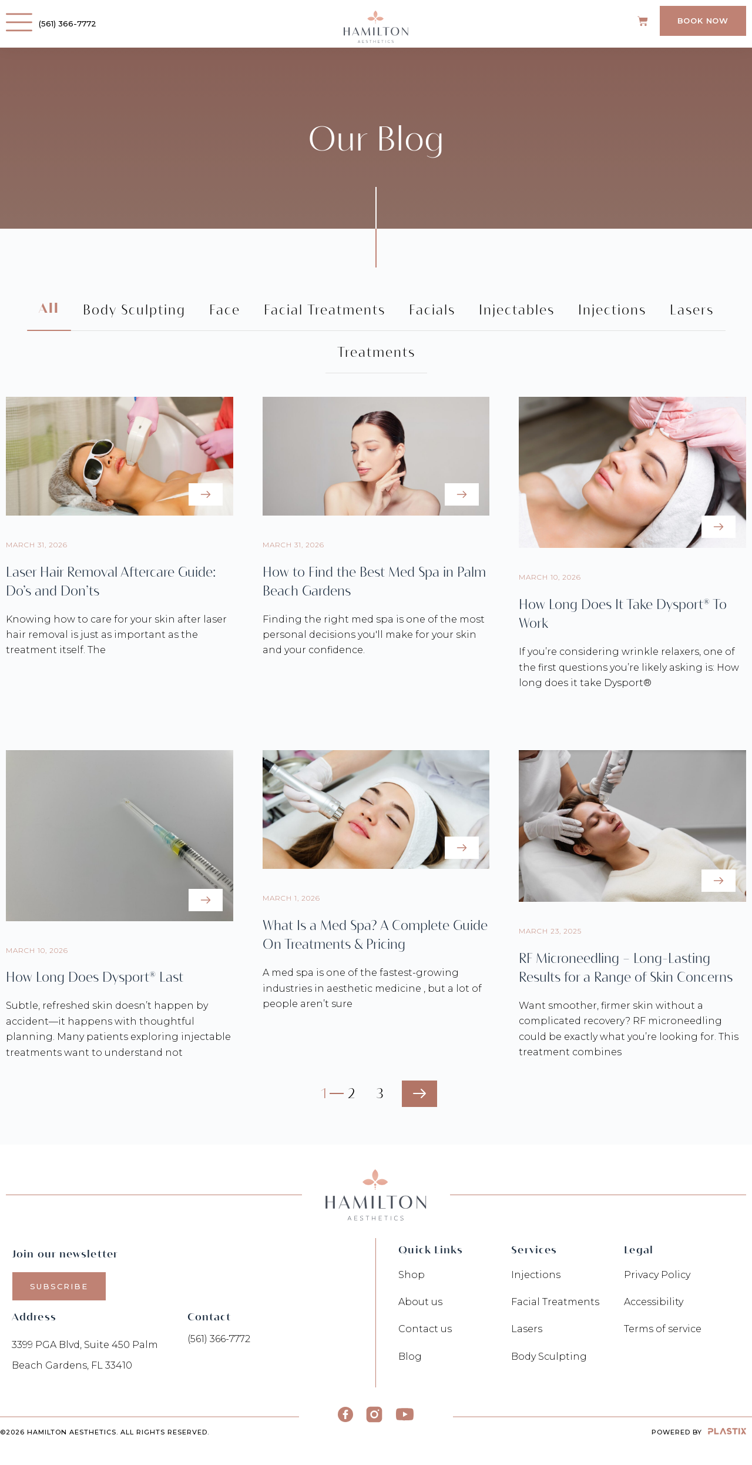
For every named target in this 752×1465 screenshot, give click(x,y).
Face (224, 309)
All (49, 309)
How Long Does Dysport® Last (94, 977)
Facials (432, 309)
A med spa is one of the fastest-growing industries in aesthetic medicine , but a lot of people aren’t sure (372, 988)
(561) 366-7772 (69, 23)
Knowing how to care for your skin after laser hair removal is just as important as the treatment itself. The (116, 635)
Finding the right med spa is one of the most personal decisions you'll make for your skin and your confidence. (374, 635)
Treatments (376, 352)
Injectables (517, 309)
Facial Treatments (324, 309)
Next (419, 1094)
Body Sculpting (134, 309)
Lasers (692, 309)
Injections (612, 309)
